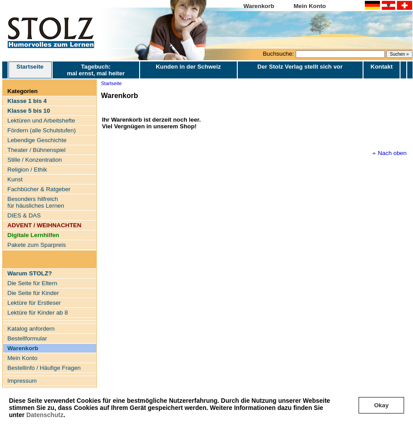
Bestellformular (27, 338)
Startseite (30, 70)
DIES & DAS (24, 215)
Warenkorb (259, 6)
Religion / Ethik (27, 169)
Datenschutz (44, 414)
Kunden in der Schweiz (188, 66)
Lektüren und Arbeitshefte (41, 120)
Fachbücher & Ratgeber (39, 189)
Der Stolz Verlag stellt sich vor (300, 66)
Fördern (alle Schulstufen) (42, 130)
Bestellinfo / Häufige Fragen (44, 367)
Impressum (22, 380)
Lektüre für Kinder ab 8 (38, 312)
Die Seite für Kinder (33, 293)
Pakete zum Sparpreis (37, 245)
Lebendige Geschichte (37, 140)
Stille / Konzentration (35, 159)
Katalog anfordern (31, 328)
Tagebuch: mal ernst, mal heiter (96, 70)
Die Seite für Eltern (33, 283)
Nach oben (392, 153)
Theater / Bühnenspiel (37, 150)
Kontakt (382, 66)
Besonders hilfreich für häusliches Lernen (36, 202)
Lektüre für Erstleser (34, 302)
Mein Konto (309, 6)
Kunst (15, 179)
